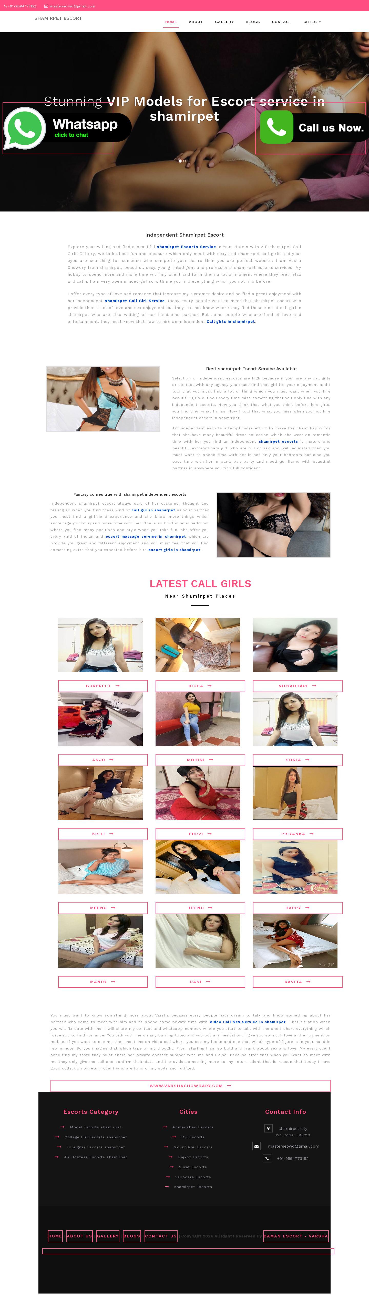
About (196, 22)
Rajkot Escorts (193, 1157)
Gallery (224, 22)
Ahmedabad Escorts (193, 1127)
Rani (200, 981)
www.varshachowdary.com (191, 1085)
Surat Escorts (193, 1167)
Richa (200, 685)
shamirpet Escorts (193, 1187)
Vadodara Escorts (193, 1177)
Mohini (200, 759)
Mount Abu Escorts (193, 1147)
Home (171, 22)
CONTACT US (161, 1236)
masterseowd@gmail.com (72, 6)
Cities (312, 22)
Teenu (200, 907)
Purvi (200, 833)
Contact (282, 22)
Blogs (253, 22)
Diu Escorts (193, 1137)
